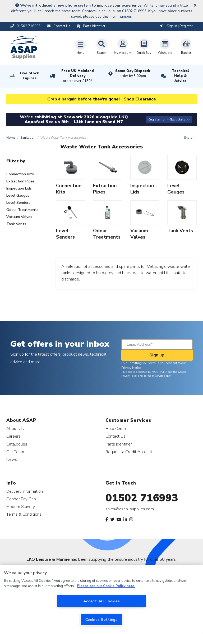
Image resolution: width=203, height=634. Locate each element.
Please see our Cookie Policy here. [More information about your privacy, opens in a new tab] (106, 586)
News (11, 459)
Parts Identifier (118, 444)
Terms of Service (153, 376)
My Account (122, 46)
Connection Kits (20, 174)
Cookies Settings (101, 619)
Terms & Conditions (23, 514)
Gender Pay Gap (21, 499)
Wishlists (165, 46)
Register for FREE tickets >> (168, 119)
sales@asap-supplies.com (129, 509)
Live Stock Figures (29, 76)
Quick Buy (143, 46)
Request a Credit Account (128, 451)
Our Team (15, 451)
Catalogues (16, 444)
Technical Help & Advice (180, 76)
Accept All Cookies (101, 601)
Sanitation (27, 137)
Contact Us (115, 436)
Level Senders (18, 202)
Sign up (156, 355)
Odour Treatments (22, 209)
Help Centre (116, 428)
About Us (15, 428)
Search (101, 46)
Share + (189, 137)
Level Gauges (17, 195)
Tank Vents (16, 223)
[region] (101, 599)
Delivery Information (24, 491)
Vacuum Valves (19, 216)
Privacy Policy (129, 376)
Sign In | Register (176, 26)
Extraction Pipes (20, 181)
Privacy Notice (131, 368)
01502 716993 (141, 498)
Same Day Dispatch (132, 74)
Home (10, 137)
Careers (13, 436)
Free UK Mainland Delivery (78, 76)
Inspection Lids (19, 188)
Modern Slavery (20, 506)
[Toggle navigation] (80, 47)
